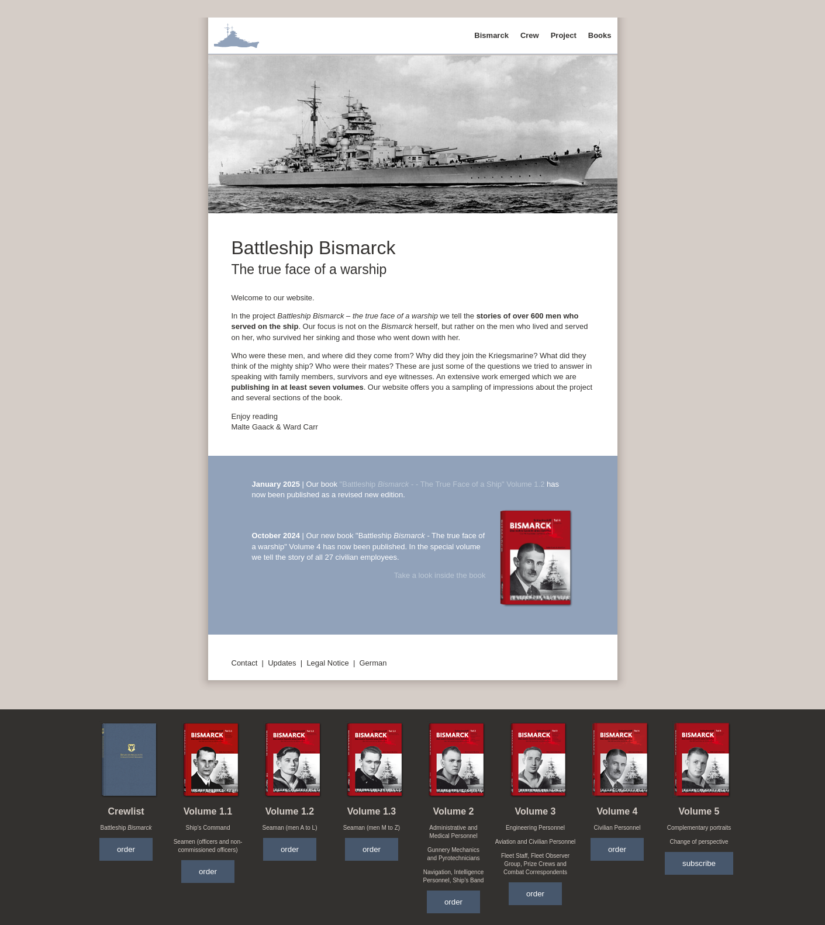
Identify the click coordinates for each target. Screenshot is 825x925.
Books (600, 35)
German (373, 663)
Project (564, 35)
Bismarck (491, 35)
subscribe (699, 863)
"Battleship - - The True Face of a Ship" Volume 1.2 (442, 484)
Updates (282, 663)
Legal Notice (327, 663)
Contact (245, 663)
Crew (529, 35)
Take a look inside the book (440, 575)
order (126, 849)
